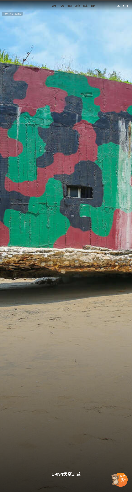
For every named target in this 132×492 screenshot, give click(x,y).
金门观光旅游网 (17, 5)
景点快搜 (18, 14)
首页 (6, 14)
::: (3, 1)
